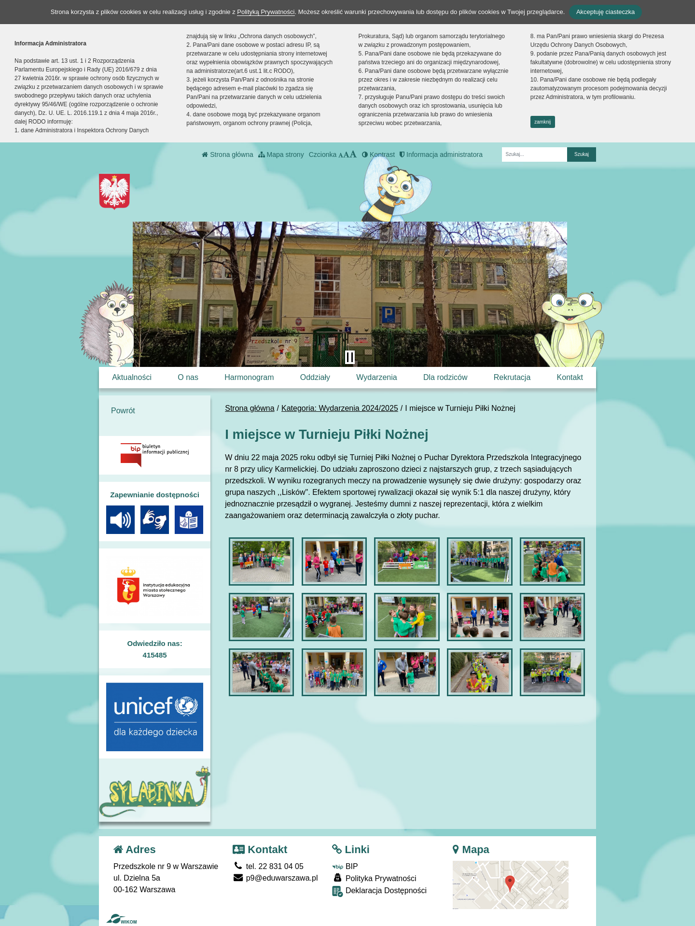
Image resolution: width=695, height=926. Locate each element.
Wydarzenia (376, 377)
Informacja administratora (441, 154)
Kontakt (570, 377)
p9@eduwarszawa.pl (275, 878)
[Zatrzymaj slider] (350, 357)
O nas (188, 377)
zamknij (542, 122)
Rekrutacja (512, 377)
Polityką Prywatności (265, 11)
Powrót (123, 411)
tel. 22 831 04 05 (268, 866)
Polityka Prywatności (374, 878)
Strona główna (227, 154)
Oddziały (315, 377)
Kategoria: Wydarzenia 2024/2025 (339, 408)
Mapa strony (281, 154)
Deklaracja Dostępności (379, 891)
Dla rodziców (445, 377)
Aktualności (132, 377)
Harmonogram (249, 377)
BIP (345, 866)
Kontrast (378, 154)
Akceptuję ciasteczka (605, 11)
